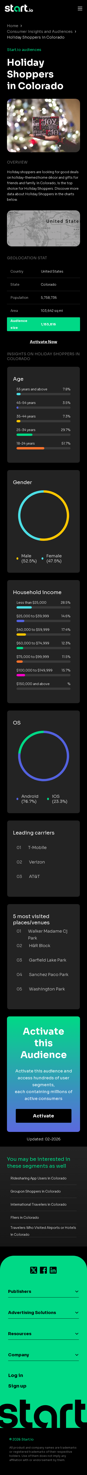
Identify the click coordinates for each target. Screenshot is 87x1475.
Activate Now (43, 341)
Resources (19, 1333)
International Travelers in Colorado (38, 1204)
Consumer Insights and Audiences (40, 31)
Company (18, 1354)
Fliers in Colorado (24, 1218)
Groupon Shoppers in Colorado (35, 1191)
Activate (43, 1116)
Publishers (19, 1291)
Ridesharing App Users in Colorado (38, 1178)
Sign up (17, 1386)
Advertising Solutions (32, 1312)
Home (12, 25)
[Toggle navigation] (78, 8)
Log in (15, 1375)
